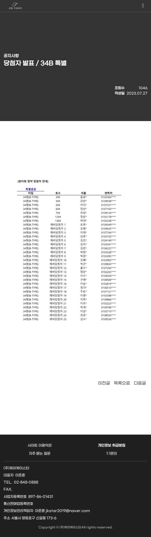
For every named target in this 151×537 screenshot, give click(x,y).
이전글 (104, 383)
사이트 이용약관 (40, 445)
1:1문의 (111, 453)
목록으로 (122, 383)
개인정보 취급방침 (111, 445)
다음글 (140, 383)
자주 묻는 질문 (39, 453)
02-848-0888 (26, 482)
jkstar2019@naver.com (68, 511)
